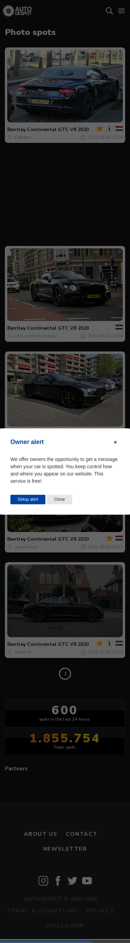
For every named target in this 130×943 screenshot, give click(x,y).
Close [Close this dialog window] (59, 499)
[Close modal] (115, 442)
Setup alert (28, 499)
